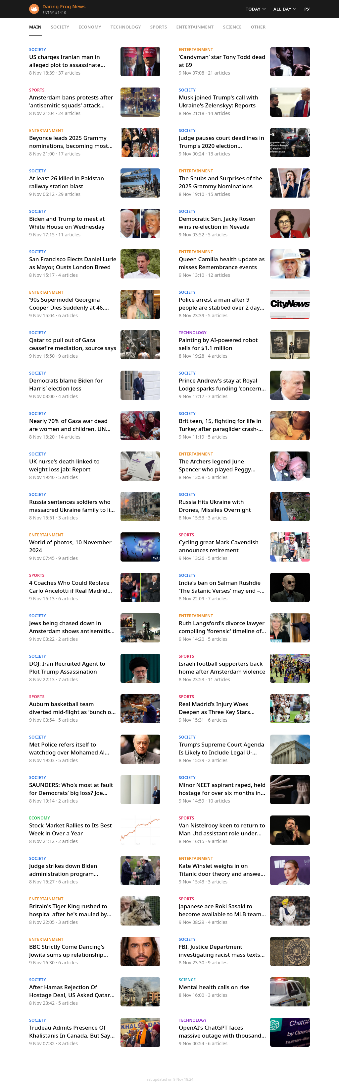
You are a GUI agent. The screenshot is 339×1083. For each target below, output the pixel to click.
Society (60, 27)
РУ (307, 9)
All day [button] (282, 9)
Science (232, 27)
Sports (158, 27)
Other (258, 27)
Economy (89, 27)
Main (35, 27)
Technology (126, 27)
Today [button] (253, 9)
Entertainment (195, 27)
